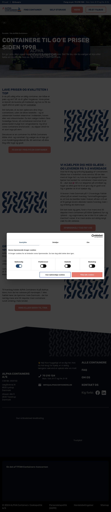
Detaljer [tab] (55, 242)
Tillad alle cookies (87, 275)
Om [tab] (88, 242)
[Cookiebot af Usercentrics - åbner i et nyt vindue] (93, 236)
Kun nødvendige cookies (55, 275)
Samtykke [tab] (23, 242)
